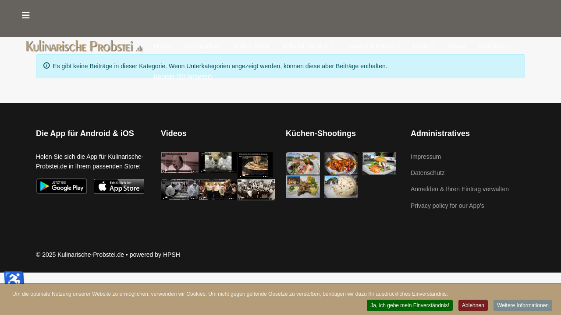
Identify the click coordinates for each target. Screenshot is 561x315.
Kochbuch (492, 45)
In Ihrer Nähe (251, 45)
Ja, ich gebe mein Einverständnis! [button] (409, 306)
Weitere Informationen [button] (523, 306)
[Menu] (26, 15)
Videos (456, 45)
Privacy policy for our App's (447, 205)
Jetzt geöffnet (201, 45)
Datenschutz (428, 172)
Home (162, 45)
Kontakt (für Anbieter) (183, 76)
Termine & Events (370, 45)
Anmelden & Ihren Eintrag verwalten (460, 189)
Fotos (420, 45)
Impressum (426, 156)
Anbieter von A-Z (305, 45)
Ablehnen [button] (473, 306)
